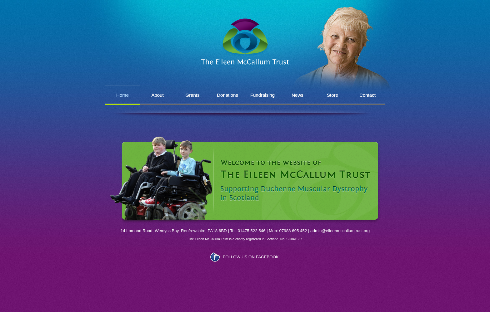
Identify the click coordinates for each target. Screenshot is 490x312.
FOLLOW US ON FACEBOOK (251, 257)
